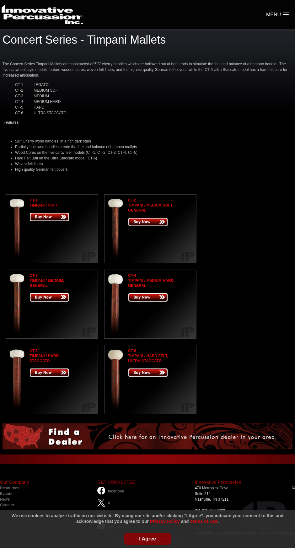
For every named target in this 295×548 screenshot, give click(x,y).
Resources (9, 488)
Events (6, 494)
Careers (7, 505)
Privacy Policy (165, 521)
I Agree (147, 538)
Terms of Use (204, 521)
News (5, 499)
